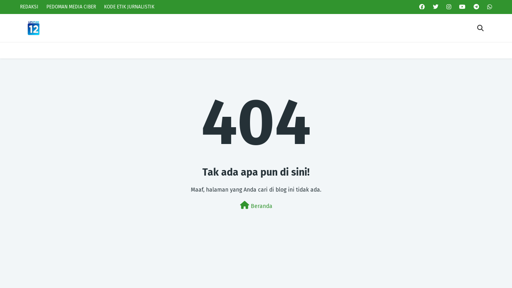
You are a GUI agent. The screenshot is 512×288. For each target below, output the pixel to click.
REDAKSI (29, 7)
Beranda (256, 205)
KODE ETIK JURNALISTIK (129, 7)
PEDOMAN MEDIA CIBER (71, 7)
